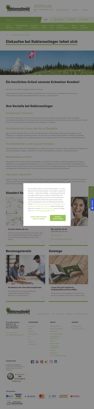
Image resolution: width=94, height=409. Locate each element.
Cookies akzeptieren (58, 218)
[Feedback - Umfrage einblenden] (92, 204)
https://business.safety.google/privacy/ (43, 210)
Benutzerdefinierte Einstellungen (39, 218)
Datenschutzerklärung (47, 208)
